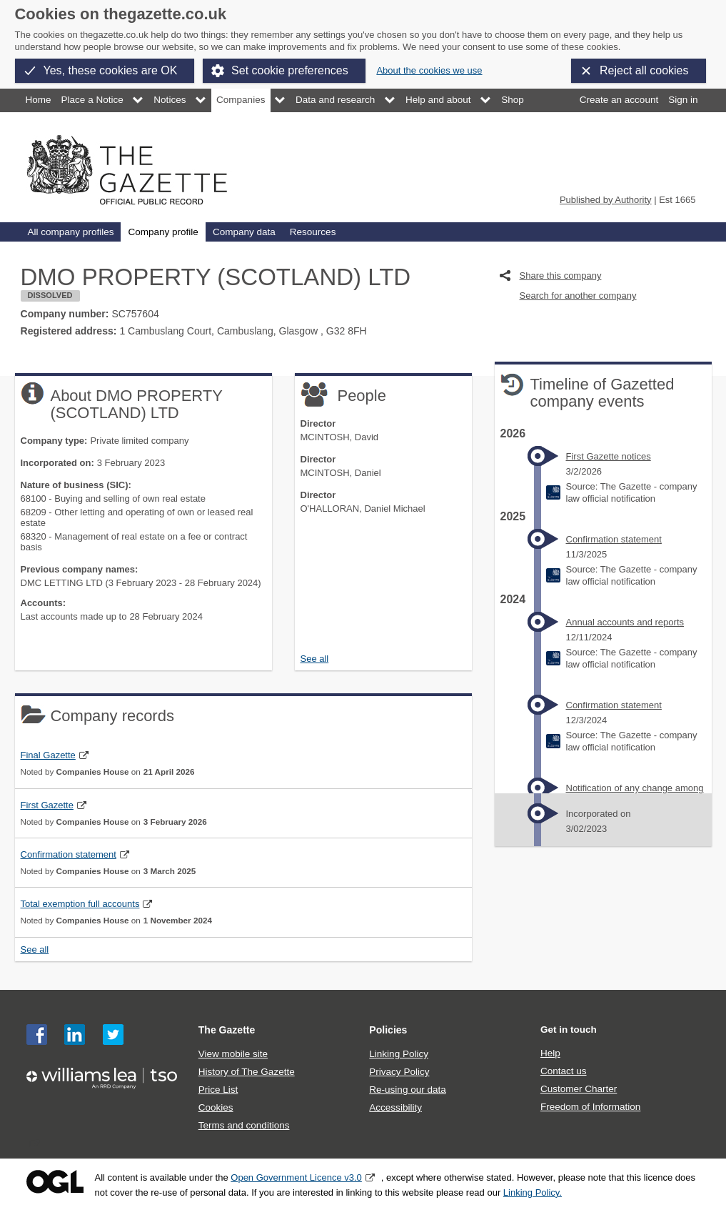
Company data (244, 232)
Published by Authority (606, 199)
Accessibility (395, 1107)
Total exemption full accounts (80, 903)
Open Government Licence (55, 1182)
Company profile (163, 232)
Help (550, 1053)
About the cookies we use (429, 70)
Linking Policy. (532, 1192)
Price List (218, 1089)
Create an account (619, 99)
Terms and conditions (244, 1125)
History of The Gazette (246, 1071)
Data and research (335, 99)
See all (315, 658)
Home (38, 99)
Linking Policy (398, 1053)
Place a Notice (92, 99)
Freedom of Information (590, 1106)
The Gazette (227, 1030)
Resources (313, 232)
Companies (240, 99)
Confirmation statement (68, 854)
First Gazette (47, 805)
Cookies (215, 1107)
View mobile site (233, 1053)
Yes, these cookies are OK (111, 70)
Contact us (563, 1071)
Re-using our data (407, 1089)
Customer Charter (578, 1088)
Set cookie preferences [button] (289, 70)
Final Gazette (48, 755)
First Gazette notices (608, 456)
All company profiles (71, 232)
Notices (169, 99)
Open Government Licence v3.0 (296, 1177)
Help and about (438, 99)
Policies (388, 1030)
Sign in (682, 99)
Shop (512, 99)
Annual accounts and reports (625, 622)
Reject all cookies (644, 70)
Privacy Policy (399, 1071)
